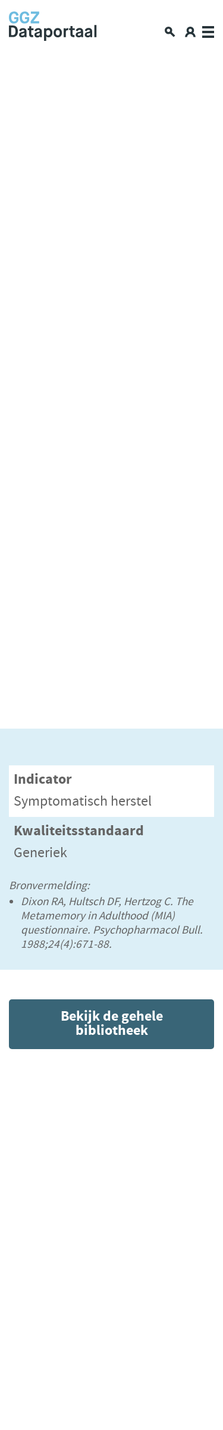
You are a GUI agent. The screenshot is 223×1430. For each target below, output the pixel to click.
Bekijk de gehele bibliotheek (112, 1024)
